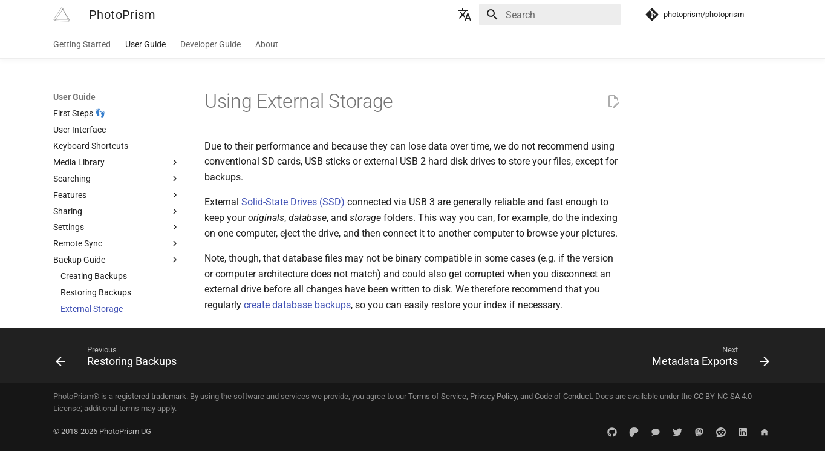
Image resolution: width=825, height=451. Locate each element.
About (266, 44)
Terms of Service (437, 396)
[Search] (550, 14)
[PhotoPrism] (61, 14)
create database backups (297, 305)
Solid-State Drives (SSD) (293, 202)
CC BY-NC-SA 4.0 (723, 396)
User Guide (145, 44)
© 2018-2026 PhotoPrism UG (102, 431)
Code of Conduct (563, 396)
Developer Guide (210, 44)
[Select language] (464, 14)
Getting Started (82, 44)
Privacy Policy (493, 396)
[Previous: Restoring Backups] (119, 359)
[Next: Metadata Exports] (707, 359)
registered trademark (150, 396)
